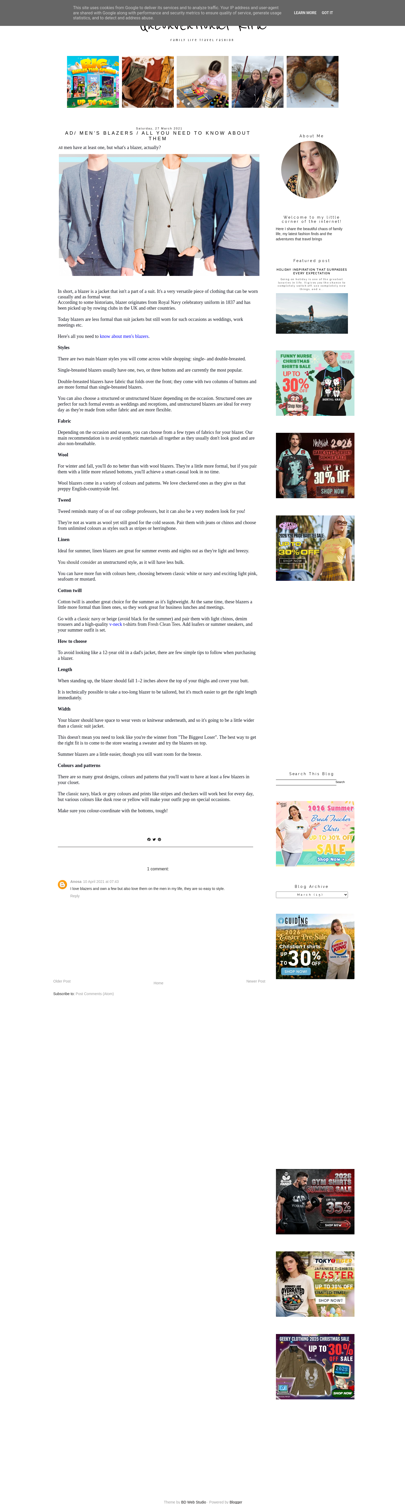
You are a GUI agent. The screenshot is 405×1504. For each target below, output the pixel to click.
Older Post (62, 981)
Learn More (305, 13)
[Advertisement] (312, 676)
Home (158, 983)
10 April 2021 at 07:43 (101, 881)
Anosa (76, 881)
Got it (327, 13)
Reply (75, 896)
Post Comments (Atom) (95, 994)
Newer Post (255, 981)
